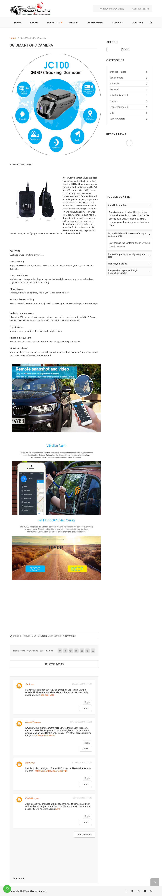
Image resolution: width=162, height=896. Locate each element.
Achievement (95, 22)
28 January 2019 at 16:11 (82, 684)
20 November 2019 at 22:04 (81, 722)
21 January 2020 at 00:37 (82, 762)
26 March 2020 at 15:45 (82, 798)
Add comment (84, 834)
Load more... (19, 878)
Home (17, 22)
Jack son (29, 684)
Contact (137, 22)
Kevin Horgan (31, 798)
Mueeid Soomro (32, 722)
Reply (87, 702)
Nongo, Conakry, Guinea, (112, 8)
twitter (132, 891)
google (139, 891)
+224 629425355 (140, 8)
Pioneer (113, 101)
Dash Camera (55, 636)
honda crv (114, 83)
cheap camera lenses (44, 735)
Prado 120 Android (119, 107)
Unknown (29, 762)
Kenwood (114, 89)
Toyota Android (117, 118)
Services (74, 22)
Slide (112, 113)
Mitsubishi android (119, 95)
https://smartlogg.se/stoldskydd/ (51, 771)
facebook (126, 891)
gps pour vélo (47, 695)
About (34, 22)
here (57, 809)
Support (117, 22)
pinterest (145, 891)
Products (53, 22)
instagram (151, 891)
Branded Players (118, 72)
